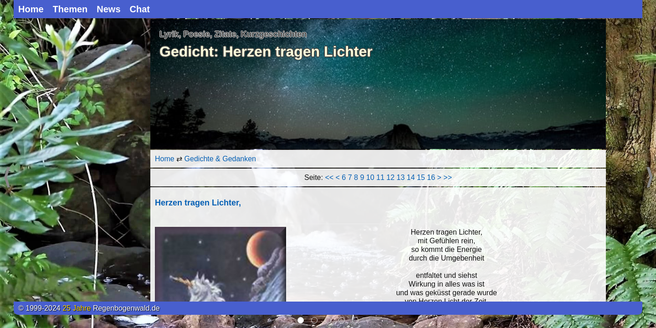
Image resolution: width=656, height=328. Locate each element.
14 (411, 177)
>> (447, 177)
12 (390, 177)
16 (431, 177)
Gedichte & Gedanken (220, 159)
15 (421, 177)
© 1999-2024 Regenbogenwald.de (89, 308)
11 (380, 177)
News (108, 9)
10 (370, 177)
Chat (140, 9)
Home (31, 9)
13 (401, 177)
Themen (70, 9)
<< (329, 177)
